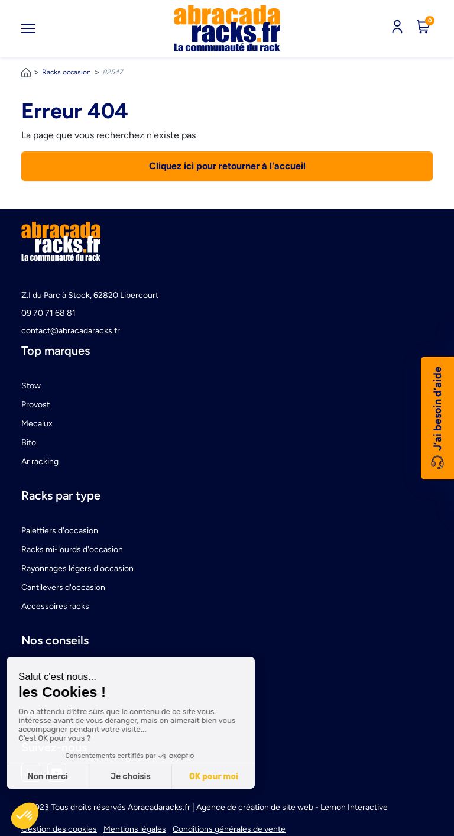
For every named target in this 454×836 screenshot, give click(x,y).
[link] (227, 28)
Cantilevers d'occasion (63, 587)
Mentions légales (134, 829)
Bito (28, 443)
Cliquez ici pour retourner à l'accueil (227, 165)
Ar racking (40, 461)
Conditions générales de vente (229, 829)
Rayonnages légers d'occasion (77, 568)
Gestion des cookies (59, 829)
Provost (35, 405)
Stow (31, 386)
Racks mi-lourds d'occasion (72, 550)
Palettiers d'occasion (59, 531)
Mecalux (37, 424)
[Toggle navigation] (28, 28)
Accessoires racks (55, 606)
